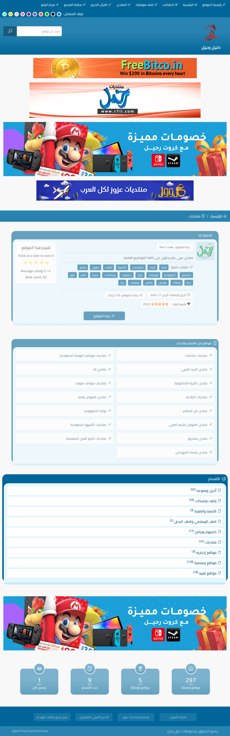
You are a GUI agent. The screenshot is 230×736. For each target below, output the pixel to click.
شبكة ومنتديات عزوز (136, 717)
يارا (121, 282)
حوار (137, 275)
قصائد (171, 282)
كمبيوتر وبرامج (190, 532)
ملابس (158, 282)
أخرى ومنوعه (191, 498)
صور (76, 275)
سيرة (97, 275)
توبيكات (150, 275)
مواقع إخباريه (191, 550)
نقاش (146, 282)
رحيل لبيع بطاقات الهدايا (52, 717)
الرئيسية (190, 5)
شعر (86, 275)
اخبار (159, 268)
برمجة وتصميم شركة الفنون (39, 731)
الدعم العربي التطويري (94, 717)
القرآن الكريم (101, 5)
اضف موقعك (146, 5)
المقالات (170, 5)
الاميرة (121, 268)
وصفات (133, 282)
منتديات (197, 216)
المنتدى (123, 5)
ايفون (97, 268)
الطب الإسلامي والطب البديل (182, 524)
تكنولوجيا (165, 275)
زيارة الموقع (105, 313)
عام (182, 282)
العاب (109, 268)
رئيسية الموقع (214, 5)
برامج (85, 268)
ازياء (149, 268)
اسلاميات (136, 268)
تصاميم (180, 275)
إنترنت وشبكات (190, 506)
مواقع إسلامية (189, 558)
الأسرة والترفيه (191, 515)
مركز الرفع (50, 5)
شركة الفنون (178, 717)
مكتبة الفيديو (75, 5)
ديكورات (125, 275)
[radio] (53, 265)
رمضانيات (110, 275)
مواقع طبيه (192, 567)
